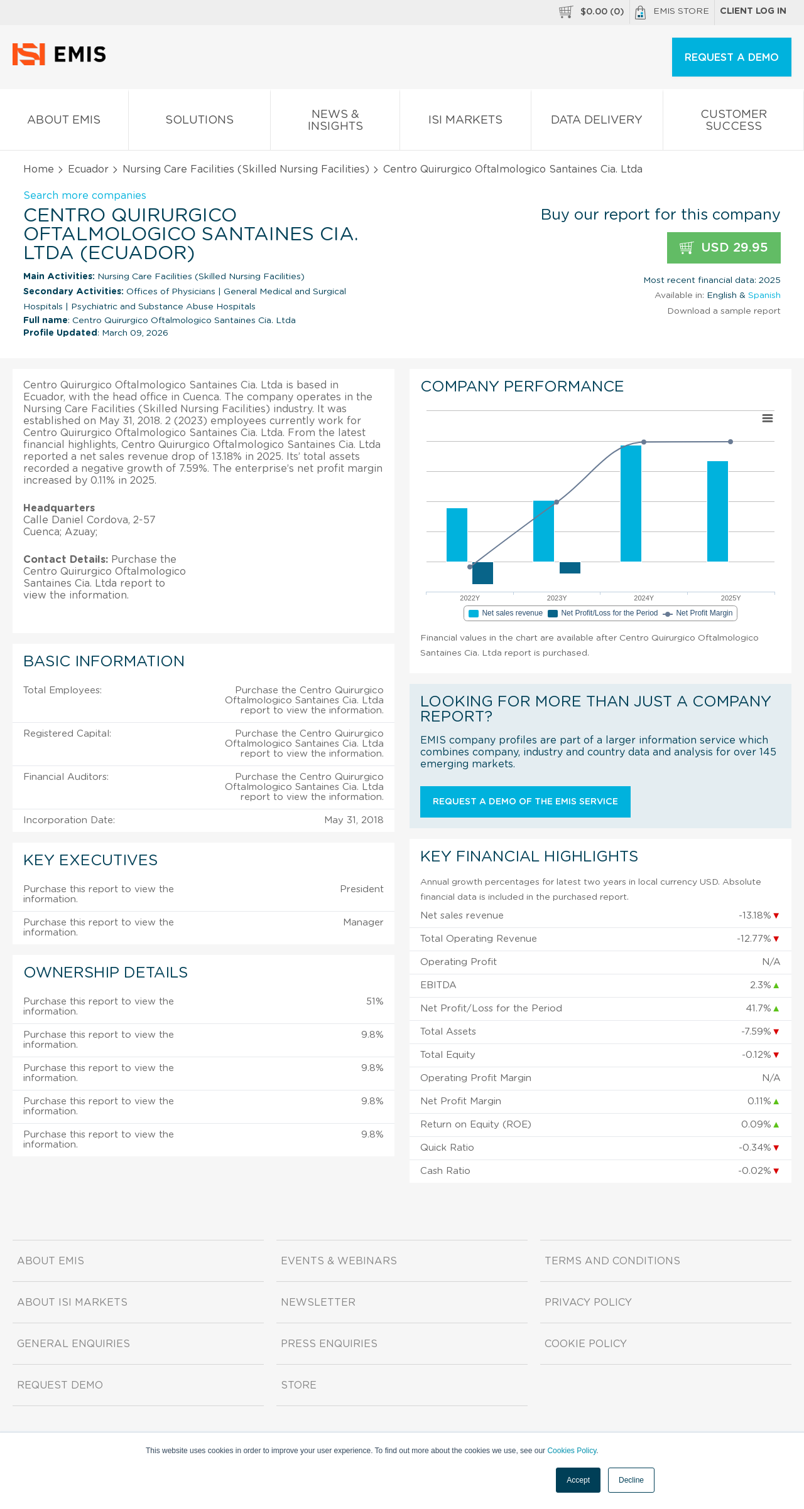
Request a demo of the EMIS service (525, 801)
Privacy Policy (588, 1303)
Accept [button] (578, 1480)
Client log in (753, 11)
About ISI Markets (72, 1303)
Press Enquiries (329, 1344)
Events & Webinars (339, 1261)
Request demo (60, 1385)
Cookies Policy (571, 1450)
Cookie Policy (586, 1344)
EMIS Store (672, 12)
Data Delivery (597, 123)
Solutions (199, 123)
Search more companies (84, 196)
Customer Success (733, 123)
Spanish (764, 295)
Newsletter (318, 1303)
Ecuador (88, 169)
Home (38, 169)
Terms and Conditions (612, 1261)
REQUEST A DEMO (732, 58)
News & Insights (335, 123)
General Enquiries (73, 1344)
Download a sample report (724, 311)
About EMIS (64, 123)
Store (299, 1385)
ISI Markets (465, 123)
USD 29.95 (724, 248)
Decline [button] (631, 1480)
